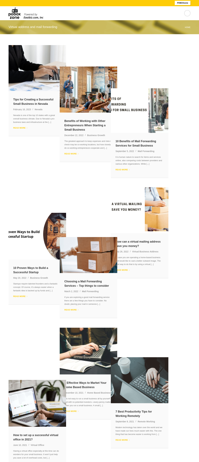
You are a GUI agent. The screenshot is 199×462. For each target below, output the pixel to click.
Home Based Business (110, 295)
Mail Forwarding (168, 108)
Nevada (38, 109)
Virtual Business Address (167, 203)
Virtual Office (37, 302)
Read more (20, 128)
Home (187, 27)
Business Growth (107, 114)
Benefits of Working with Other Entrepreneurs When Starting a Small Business (96, 104)
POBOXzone (182, 3)
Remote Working (168, 299)
